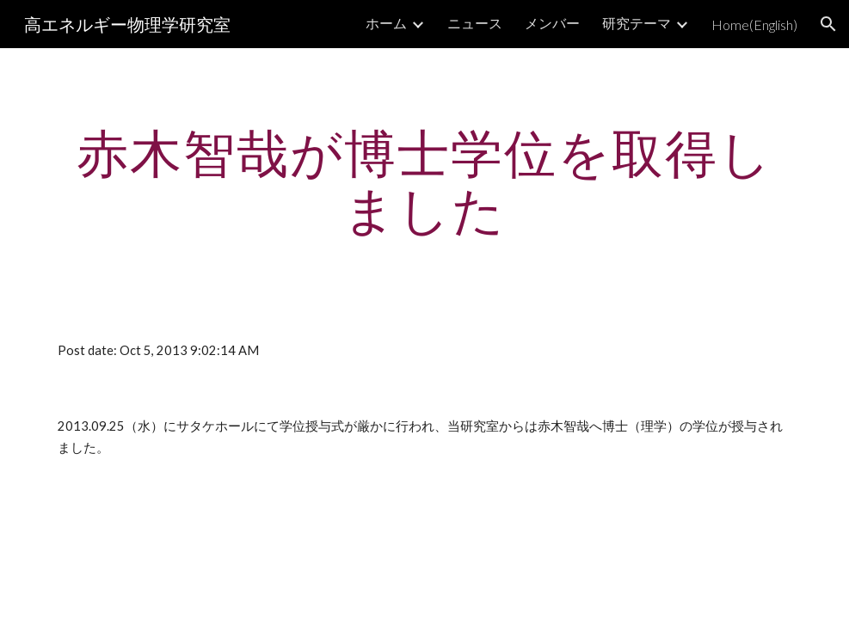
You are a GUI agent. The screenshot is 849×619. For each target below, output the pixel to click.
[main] (424, 180)
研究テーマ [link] (636, 23)
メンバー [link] (552, 23)
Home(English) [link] (754, 24)
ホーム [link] (386, 23)
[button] (828, 24)
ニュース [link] (474, 23)
